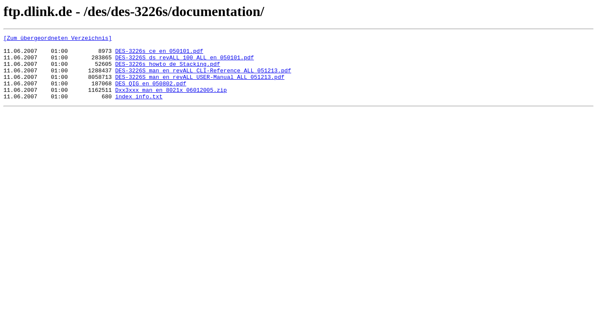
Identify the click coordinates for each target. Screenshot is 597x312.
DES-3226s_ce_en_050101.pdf (159, 54)
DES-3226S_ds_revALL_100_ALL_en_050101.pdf (184, 62)
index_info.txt (138, 109)
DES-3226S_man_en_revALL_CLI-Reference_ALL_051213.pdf (203, 78)
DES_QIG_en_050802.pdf (150, 94)
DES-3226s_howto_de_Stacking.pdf (167, 70)
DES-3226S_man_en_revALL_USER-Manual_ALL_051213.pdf (199, 86)
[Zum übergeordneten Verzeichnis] (57, 39)
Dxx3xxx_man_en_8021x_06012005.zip (170, 101)
